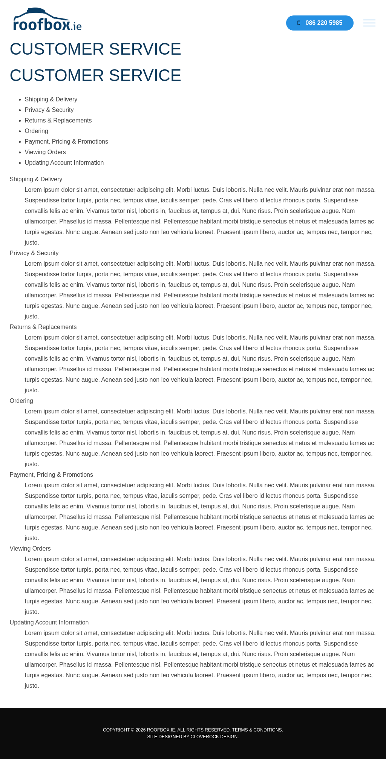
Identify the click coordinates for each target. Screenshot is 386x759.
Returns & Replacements (58, 120)
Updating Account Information (64, 162)
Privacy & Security (49, 110)
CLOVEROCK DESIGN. (215, 736)
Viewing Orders (45, 152)
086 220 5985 (319, 23)
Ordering (36, 131)
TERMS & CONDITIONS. (257, 730)
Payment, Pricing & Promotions (66, 141)
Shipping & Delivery (51, 99)
